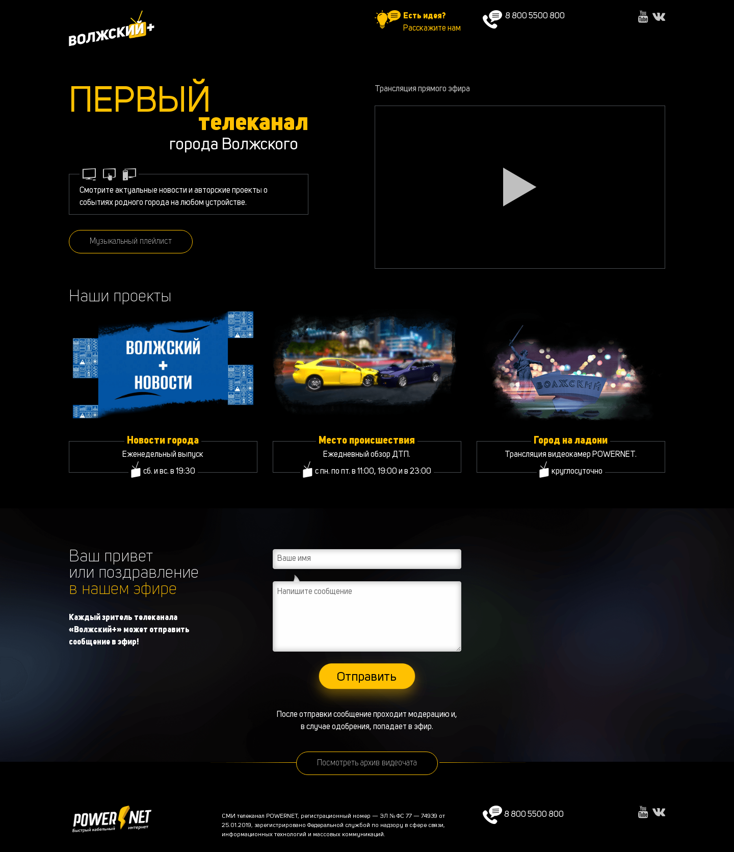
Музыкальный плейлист (131, 242)
